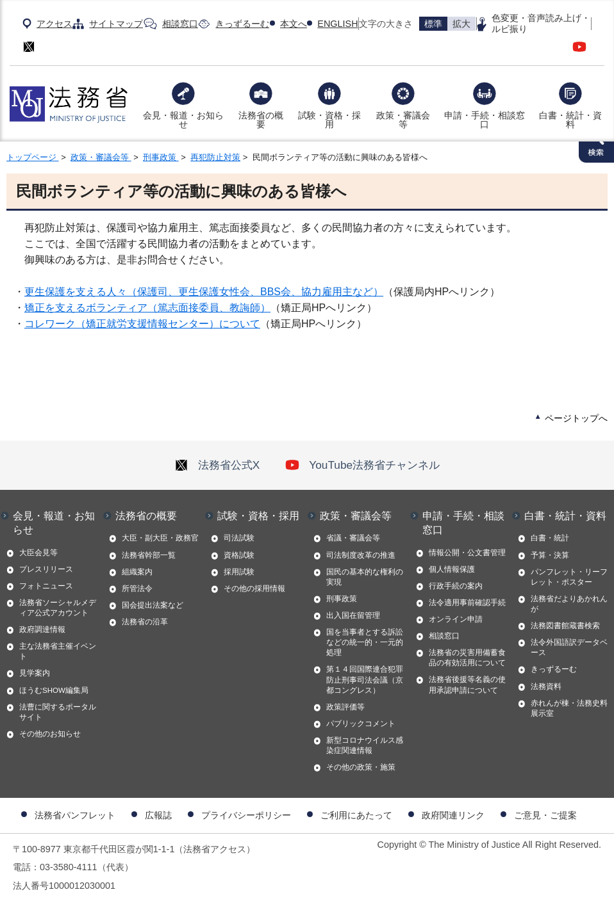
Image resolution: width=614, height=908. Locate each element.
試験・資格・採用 (329, 119)
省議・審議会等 (353, 538)
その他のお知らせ (50, 734)
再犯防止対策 (215, 157)
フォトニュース (46, 586)
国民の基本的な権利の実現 (364, 577)
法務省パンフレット (75, 815)
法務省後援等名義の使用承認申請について (467, 684)
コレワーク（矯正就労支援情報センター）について (142, 323)
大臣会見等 (38, 552)
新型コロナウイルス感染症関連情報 (364, 745)
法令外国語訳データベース (569, 647)
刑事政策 (161, 157)
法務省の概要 (260, 119)
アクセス (54, 23)
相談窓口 (180, 23)
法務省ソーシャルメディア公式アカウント (57, 608)
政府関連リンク (453, 815)
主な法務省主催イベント (57, 651)
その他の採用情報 (254, 588)
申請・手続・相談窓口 (484, 119)
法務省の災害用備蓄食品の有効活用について (467, 658)
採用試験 (239, 572)
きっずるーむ (242, 23)
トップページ (32, 157)
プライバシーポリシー (246, 815)
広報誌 (158, 815)
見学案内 (34, 673)
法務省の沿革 (145, 622)
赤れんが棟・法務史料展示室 (569, 708)
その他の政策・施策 (360, 767)
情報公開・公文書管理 (467, 552)
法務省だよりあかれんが (569, 604)
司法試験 (239, 538)
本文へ (293, 23)
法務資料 (546, 686)
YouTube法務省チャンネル (362, 464)
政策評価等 (345, 707)
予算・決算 (550, 555)
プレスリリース (46, 569)
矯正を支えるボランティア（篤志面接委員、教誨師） (147, 307)
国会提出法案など (152, 605)
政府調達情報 (42, 629)
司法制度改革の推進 (360, 555)
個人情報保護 (452, 569)
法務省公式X (217, 464)
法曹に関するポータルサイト (57, 712)
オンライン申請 (456, 619)
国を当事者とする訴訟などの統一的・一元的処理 (364, 642)
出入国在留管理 (353, 615)
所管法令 (137, 588)
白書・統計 (550, 538)
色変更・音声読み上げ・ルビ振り (541, 23)
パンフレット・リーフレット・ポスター (569, 577)
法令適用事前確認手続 (467, 602)
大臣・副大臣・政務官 (160, 538)
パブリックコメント (360, 723)
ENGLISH (337, 23)
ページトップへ (576, 418)
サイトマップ (116, 23)
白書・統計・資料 (570, 119)
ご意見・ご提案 (545, 815)
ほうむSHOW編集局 (53, 690)
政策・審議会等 (403, 119)
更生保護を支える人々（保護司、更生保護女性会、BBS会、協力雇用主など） (203, 291)
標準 (433, 24)
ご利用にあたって (356, 815)
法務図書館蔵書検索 (565, 625)
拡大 (461, 24)
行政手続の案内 (456, 586)
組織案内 (137, 572)
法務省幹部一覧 (149, 555)
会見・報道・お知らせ (183, 119)
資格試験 (239, 555)
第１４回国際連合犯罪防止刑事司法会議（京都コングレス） (364, 679)
